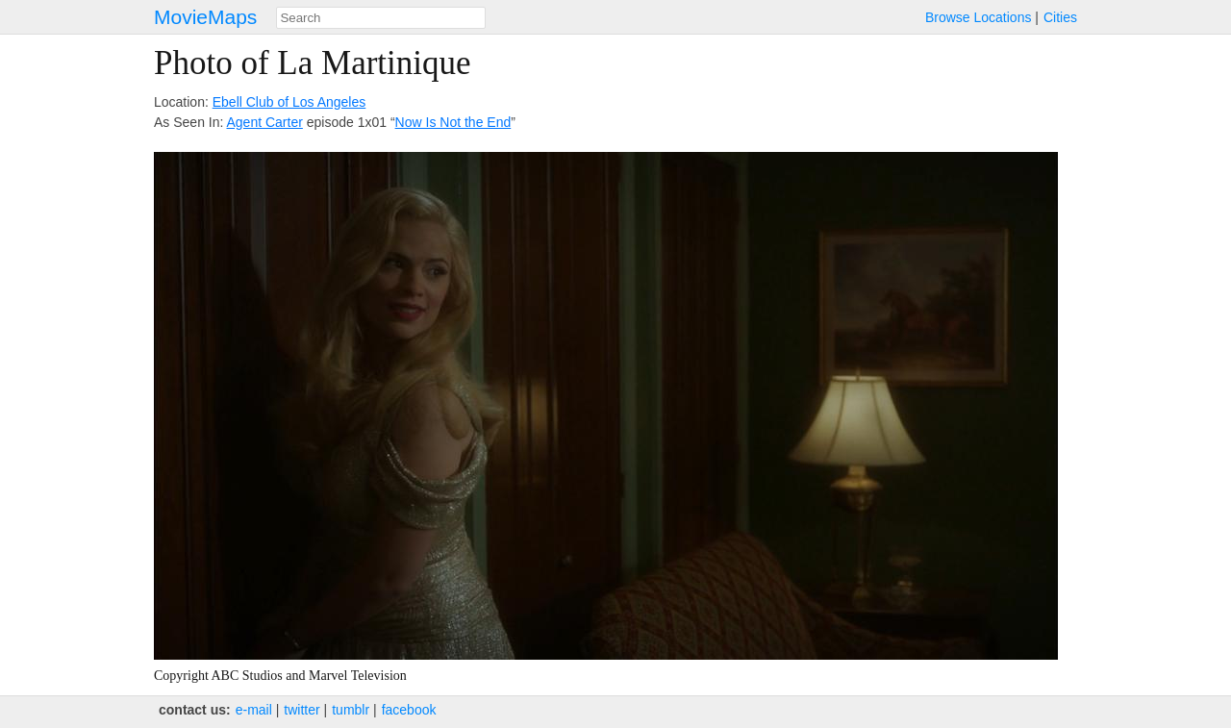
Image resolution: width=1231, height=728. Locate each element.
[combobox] (381, 18)
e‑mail (254, 709)
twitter (301, 709)
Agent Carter (265, 122)
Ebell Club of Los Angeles (289, 102)
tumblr (350, 709)
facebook (409, 709)
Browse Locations (978, 17)
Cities (1060, 17)
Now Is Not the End (453, 122)
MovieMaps (205, 17)
